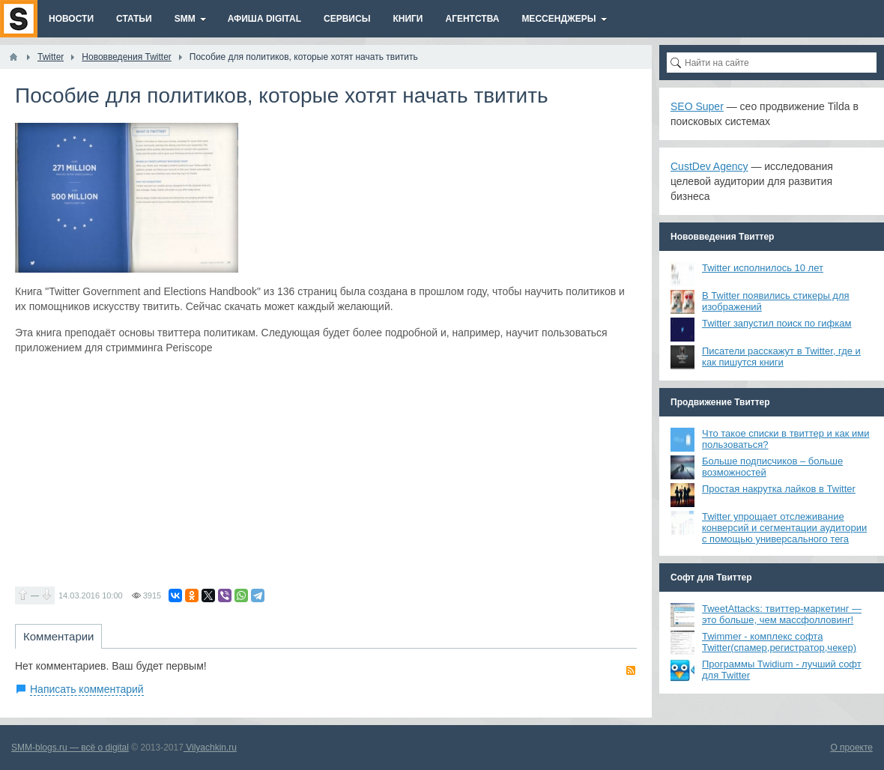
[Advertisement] (326, 470)
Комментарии (58, 636)
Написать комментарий (87, 689)
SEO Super (697, 106)
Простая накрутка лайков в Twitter (779, 488)
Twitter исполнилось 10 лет (762, 267)
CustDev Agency (709, 166)
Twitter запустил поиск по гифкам (776, 323)
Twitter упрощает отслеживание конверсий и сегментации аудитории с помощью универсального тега (784, 528)
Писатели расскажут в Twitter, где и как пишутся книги (781, 356)
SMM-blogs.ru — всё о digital (70, 747)
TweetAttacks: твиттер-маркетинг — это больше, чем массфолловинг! (782, 614)
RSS (631, 670)
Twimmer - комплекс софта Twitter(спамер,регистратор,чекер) (779, 642)
